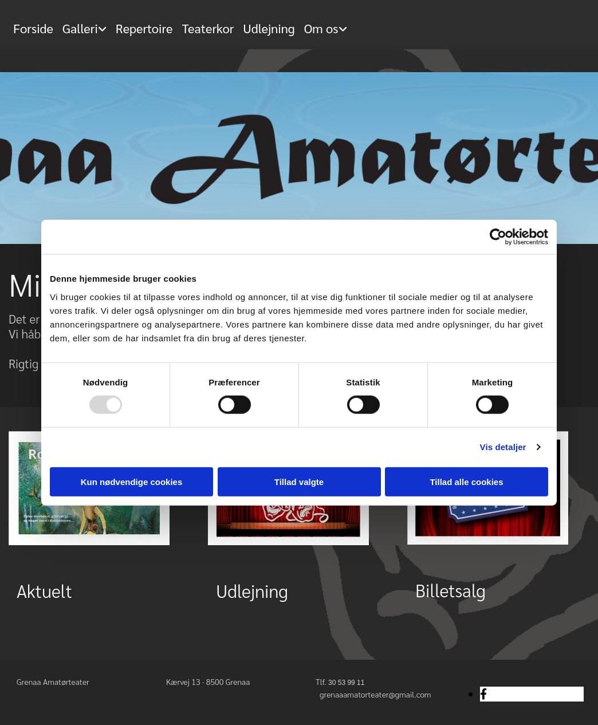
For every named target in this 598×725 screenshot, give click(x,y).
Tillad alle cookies (466, 481)
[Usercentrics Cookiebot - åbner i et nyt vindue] (498, 237)
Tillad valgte (299, 481)
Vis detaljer (503, 447)
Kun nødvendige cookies (132, 481)
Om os (321, 28)
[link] (84, 23)
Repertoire (144, 28)
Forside (33, 28)
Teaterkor (208, 28)
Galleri (80, 28)
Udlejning (268, 28)
